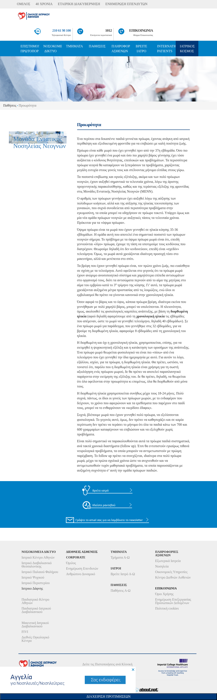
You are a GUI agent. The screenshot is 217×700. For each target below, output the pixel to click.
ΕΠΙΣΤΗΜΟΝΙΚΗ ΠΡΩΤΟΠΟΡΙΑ (30, 48)
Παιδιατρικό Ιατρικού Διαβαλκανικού (36, 610)
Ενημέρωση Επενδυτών (82, 568)
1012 (108, 30)
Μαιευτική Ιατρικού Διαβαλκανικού (35, 624)
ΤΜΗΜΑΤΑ (74, 46)
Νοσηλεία (162, 566)
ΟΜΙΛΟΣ (23, 4)
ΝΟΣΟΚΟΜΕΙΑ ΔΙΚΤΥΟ (52, 48)
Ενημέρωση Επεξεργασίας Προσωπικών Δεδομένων (173, 601)
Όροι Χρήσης (164, 594)
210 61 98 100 (61, 30)
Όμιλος (71, 563)
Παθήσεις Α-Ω (121, 590)
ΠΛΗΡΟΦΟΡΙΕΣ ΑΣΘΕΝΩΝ (120, 48)
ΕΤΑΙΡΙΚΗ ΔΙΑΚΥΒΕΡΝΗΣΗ (79, 4)
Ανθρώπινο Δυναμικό (80, 574)
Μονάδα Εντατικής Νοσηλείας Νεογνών (39, 142)
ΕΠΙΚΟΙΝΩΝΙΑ (141, 30)
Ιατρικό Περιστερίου (36, 583)
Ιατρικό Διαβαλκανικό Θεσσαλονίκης (37, 564)
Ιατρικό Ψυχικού (33, 577)
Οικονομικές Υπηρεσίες (171, 572)
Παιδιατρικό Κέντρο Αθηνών (35, 601)
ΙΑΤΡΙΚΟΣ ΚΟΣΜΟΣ (187, 48)
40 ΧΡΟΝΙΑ (44, 4)
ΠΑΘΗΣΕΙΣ (97, 46)
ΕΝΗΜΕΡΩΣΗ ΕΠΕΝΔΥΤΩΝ (126, 4)
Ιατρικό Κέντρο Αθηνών (38, 557)
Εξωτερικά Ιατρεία (168, 561)
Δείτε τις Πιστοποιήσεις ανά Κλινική (107, 664)
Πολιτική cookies (167, 608)
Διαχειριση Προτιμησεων (108, 696)
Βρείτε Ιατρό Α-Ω (123, 574)
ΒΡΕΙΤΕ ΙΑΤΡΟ (141, 48)
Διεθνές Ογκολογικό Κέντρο (35, 638)
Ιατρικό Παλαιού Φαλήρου (40, 572)
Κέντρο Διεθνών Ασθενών (173, 577)
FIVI (25, 632)
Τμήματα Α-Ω (120, 557)
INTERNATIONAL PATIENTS (166, 48)
